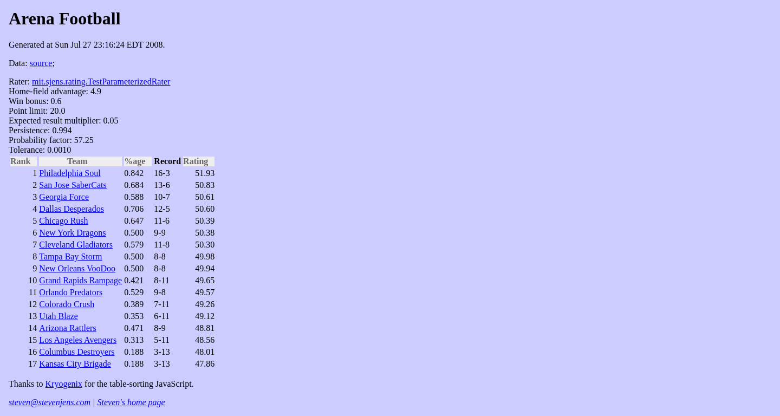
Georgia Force (64, 197)
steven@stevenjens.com (49, 402)
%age (138, 161)
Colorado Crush (66, 304)
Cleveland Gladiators (76, 244)
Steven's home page (131, 402)
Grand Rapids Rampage (80, 280)
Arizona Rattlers (67, 328)
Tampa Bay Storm (70, 256)
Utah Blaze (58, 316)
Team (80, 161)
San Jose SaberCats (72, 185)
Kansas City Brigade (74, 363)
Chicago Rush (63, 220)
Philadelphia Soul (69, 173)
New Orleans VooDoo (77, 268)
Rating (198, 161)
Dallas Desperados (71, 208)
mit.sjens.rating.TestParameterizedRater (101, 81)
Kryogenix (64, 383)
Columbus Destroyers (76, 351)
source (41, 63)
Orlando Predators (70, 292)
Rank (23, 161)
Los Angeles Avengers (77, 339)
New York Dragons (72, 232)
